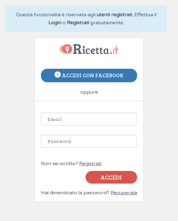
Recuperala (124, 193)
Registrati (90, 164)
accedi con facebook (89, 75)
